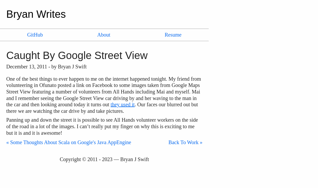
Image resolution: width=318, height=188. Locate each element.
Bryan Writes (36, 14)
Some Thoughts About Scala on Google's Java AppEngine (70, 142)
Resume (173, 35)
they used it (123, 104)
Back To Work (184, 142)
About (103, 35)
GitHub (35, 35)
